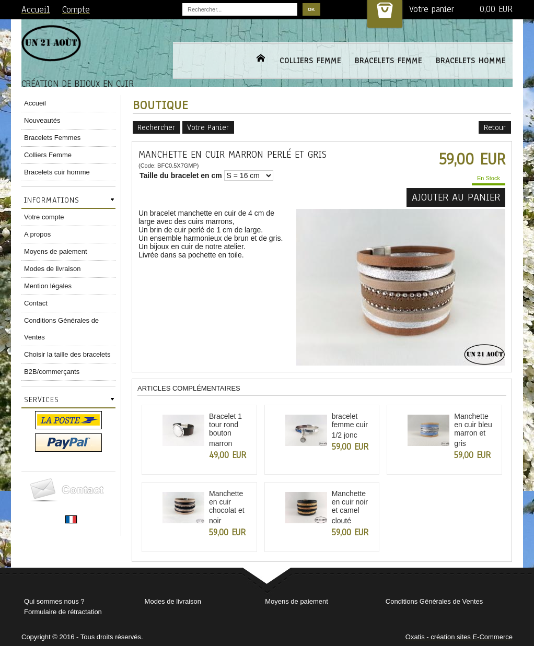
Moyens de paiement (55, 251)
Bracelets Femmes (52, 138)
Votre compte (44, 217)
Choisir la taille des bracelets (67, 354)
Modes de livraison (52, 269)
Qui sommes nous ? (54, 601)
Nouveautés (42, 120)
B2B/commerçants (51, 371)
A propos (37, 234)
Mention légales (48, 286)
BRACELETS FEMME (388, 60)
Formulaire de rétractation (63, 612)
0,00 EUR (496, 9)
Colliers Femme (48, 155)
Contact (36, 303)
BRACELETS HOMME (471, 60)
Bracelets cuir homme (57, 172)
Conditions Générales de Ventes (61, 328)
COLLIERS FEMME (310, 60)
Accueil (35, 103)
